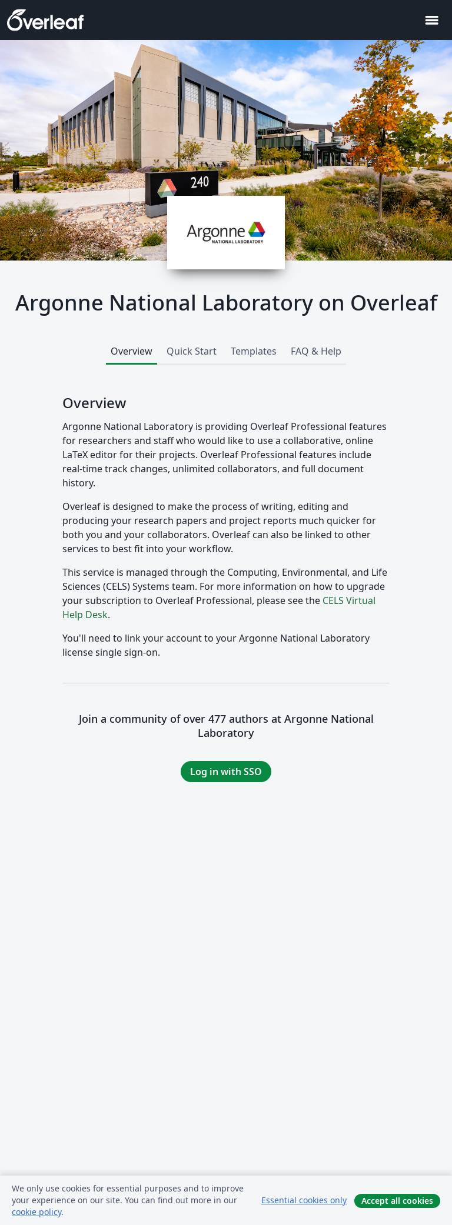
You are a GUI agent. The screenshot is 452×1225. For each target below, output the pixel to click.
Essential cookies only (304, 1200)
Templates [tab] (254, 351)
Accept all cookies (397, 1200)
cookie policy (36, 1211)
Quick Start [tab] (192, 351)
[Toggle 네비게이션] (431, 20)
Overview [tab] (131, 351)
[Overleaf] (45, 20)
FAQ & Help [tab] (316, 351)
